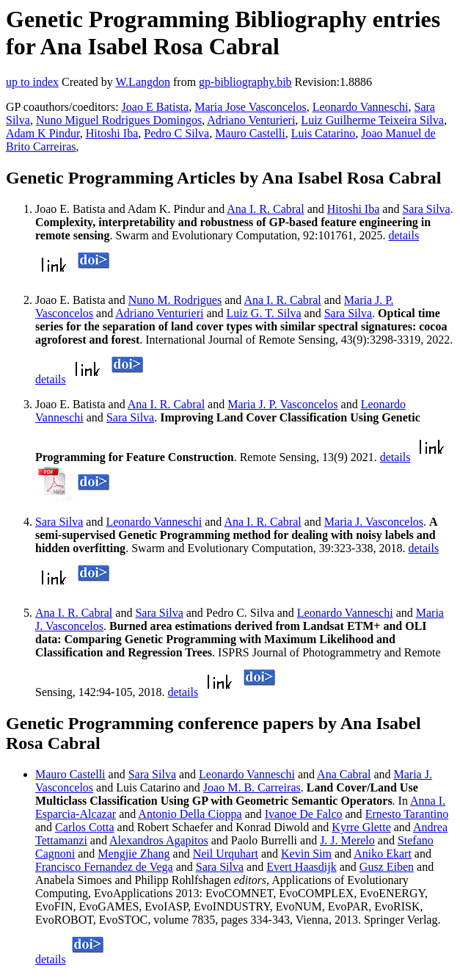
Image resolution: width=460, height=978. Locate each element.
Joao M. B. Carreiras (252, 787)
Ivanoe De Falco (304, 814)
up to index (32, 82)
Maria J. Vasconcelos (373, 521)
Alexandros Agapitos (158, 840)
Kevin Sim (306, 853)
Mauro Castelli (250, 133)
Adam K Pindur (43, 133)
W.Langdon (142, 82)
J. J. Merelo (347, 840)
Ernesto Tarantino (407, 814)
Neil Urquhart (225, 853)
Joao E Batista (155, 107)
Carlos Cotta (84, 827)
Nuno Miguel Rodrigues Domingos (119, 120)
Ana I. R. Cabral (265, 209)
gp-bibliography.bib (245, 82)
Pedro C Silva (176, 133)
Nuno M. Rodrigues (175, 300)
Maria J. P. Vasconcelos (282, 404)
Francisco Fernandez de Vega (104, 867)
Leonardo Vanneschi (361, 107)
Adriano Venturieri (251, 120)
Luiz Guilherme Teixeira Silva (372, 120)
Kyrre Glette (361, 827)
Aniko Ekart (383, 853)
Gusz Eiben (386, 867)
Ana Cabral (343, 774)
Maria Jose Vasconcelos (250, 107)
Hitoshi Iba (112, 133)
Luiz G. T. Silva (264, 313)
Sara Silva (426, 209)
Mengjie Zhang (133, 853)
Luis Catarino (323, 133)
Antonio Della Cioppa (189, 814)
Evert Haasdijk (301, 867)
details (403, 235)
